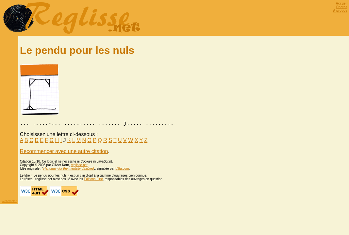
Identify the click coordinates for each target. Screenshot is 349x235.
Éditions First (93, 180)
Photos (341, 7)
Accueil (341, 3)
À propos (340, 10)
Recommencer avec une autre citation (64, 152)
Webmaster (9, 202)
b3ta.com (122, 170)
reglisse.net (79, 166)
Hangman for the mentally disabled (68, 170)
